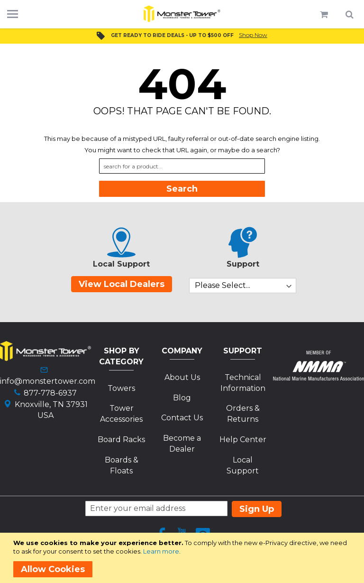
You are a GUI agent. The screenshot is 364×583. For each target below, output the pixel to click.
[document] (183, 557)
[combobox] (182, 166)
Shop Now (253, 34)
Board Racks (121, 439)
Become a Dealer (182, 443)
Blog (182, 397)
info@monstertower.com (47, 381)
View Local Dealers (121, 284)
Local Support (243, 465)
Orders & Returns (243, 414)
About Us (182, 377)
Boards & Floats (121, 465)
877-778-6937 (50, 393)
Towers (121, 388)
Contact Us (182, 417)
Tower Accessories (121, 414)
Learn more (161, 551)
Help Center (242, 439)
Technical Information (242, 383)
